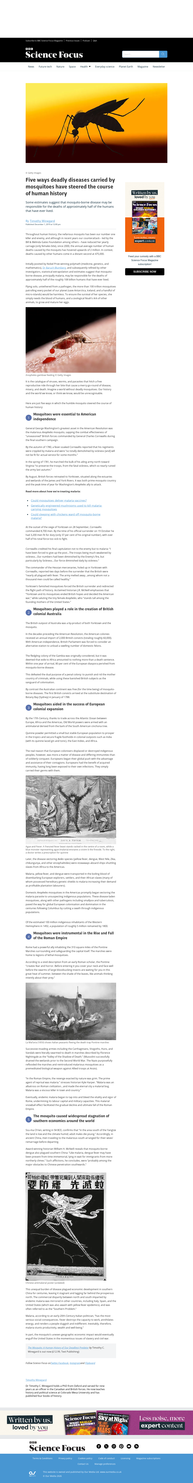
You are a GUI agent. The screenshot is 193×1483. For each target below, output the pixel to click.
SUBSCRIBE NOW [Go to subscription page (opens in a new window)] (144, 271)
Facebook (63, 1363)
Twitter (54, 1363)
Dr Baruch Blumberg (54, 267)
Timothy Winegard (36, 1380)
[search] (163, 54)
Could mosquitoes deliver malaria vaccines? (59, 500)
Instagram (75, 1363)
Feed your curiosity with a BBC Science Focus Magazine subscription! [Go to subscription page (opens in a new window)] (144, 260)
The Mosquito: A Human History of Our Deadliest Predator (58, 1347)
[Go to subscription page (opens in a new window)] (144, 251)
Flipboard (90, 1363)
